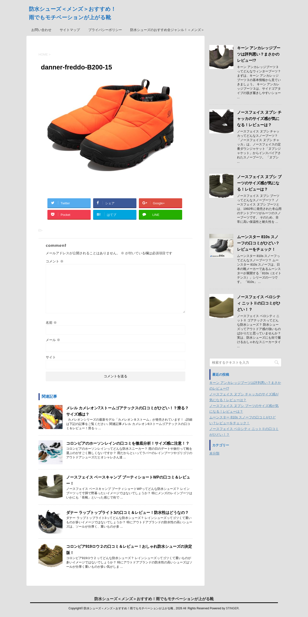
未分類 (214, 453)
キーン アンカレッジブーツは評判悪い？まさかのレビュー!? (258, 54)
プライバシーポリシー (105, 30)
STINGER (232, 608)
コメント (55, 261)
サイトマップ (70, 30)
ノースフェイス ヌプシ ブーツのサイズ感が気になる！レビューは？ (259, 183)
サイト (51, 357)
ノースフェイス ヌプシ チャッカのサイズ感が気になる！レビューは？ (259, 118)
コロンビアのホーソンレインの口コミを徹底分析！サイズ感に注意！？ (127, 443)
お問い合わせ (41, 30)
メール (53, 340)
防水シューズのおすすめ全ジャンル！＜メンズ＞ (167, 30)
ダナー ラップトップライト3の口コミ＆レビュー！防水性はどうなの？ (127, 513)
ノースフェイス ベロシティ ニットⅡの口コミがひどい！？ (258, 303)
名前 (51, 322)
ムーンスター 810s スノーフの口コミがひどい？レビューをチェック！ (258, 243)
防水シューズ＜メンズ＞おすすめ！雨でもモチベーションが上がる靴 (154, 598)
